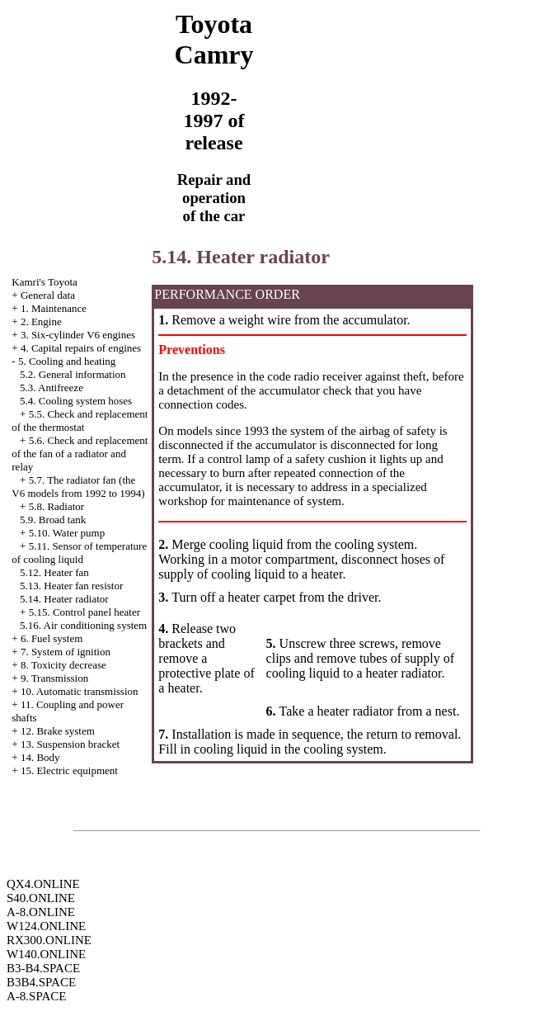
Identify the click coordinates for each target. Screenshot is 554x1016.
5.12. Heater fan (54, 572)
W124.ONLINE (46, 926)
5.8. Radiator (57, 506)
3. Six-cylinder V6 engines (78, 334)
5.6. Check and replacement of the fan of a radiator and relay (80, 453)
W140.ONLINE (46, 954)
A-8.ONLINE (41, 912)
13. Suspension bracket (70, 744)
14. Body (40, 757)
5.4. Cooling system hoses (76, 401)
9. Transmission (54, 678)
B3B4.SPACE (41, 982)
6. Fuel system (51, 638)
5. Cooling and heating (66, 361)
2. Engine (41, 321)
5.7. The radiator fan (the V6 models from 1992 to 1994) (78, 486)
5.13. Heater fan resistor (71, 585)
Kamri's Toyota (44, 282)
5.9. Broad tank (53, 519)
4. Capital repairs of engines (81, 348)
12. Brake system (58, 731)
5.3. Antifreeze (51, 387)
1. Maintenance (54, 308)
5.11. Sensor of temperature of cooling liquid (79, 552)
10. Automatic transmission (79, 691)
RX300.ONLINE (49, 940)
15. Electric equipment (69, 770)
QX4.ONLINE (43, 884)
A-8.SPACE (36, 996)
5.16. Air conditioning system (83, 625)
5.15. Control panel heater (84, 612)
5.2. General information (73, 374)
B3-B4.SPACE (43, 968)
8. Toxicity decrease (63, 665)
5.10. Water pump (67, 533)
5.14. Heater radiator (64, 599)
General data (48, 295)
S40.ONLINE (41, 898)
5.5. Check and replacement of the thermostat (80, 420)
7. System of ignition (65, 651)
